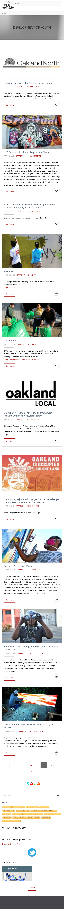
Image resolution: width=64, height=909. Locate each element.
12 (37, 765)
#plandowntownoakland (9, 810)
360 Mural (40, 814)
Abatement (9, 271)
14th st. (15, 814)
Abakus (14, 817)
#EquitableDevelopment (19, 807)
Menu (16, 3)
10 (24, 765)
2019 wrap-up (7, 817)
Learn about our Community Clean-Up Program (21, 359)
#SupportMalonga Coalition (23, 810)
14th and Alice (7, 814)
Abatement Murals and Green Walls (11, 821)
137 (21, 814)
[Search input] (29, 795)
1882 (46, 814)
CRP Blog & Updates (34, 156)
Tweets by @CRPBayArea (11, 844)
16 (32, 771)
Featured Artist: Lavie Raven (18, 566)
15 (57, 765)
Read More (10, 105)
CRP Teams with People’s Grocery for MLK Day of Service (28, 726)
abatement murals (46, 817)
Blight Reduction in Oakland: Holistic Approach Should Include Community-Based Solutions (31, 206)
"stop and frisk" (7, 807)
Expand (32, 888)
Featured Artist (35, 570)
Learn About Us (9, 287)
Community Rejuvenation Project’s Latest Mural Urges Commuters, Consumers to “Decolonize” (31, 501)
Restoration (10, 340)
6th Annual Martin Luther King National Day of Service (44, 810)
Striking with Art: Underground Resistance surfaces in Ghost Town (31, 648)
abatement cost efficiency (33, 817)
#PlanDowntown (44, 807)
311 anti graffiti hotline (29, 814)
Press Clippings (33, 87)
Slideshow (31, 275)
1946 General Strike (55, 814)
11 (31, 765)
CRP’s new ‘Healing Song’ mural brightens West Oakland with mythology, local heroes (28, 414)
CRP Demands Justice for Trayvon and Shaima (27, 152)
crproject (20, 87)
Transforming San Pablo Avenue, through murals (29, 82)
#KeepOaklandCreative (32, 807)
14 (51, 765)
